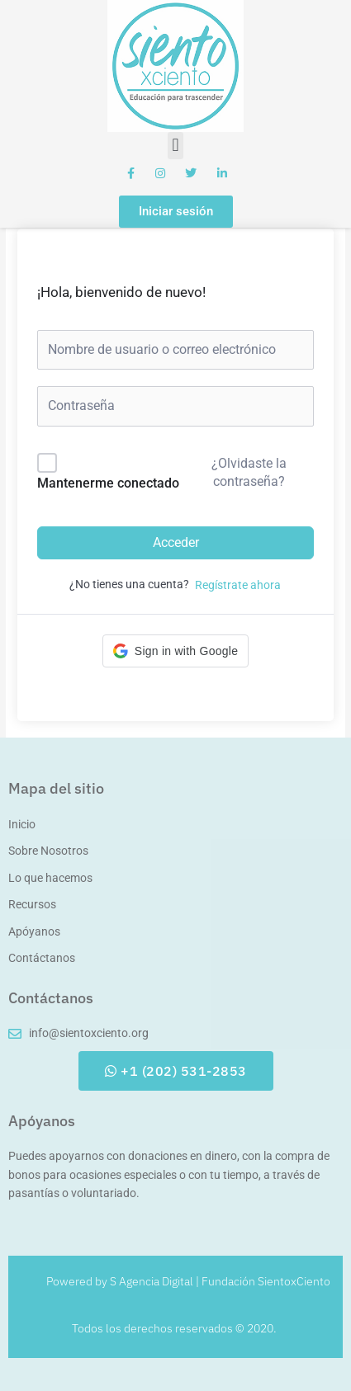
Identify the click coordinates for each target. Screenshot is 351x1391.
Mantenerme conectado (108, 483)
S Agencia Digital (151, 1281)
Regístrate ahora (238, 585)
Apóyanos (41, 1120)
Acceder (176, 542)
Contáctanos (50, 997)
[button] (175, 145)
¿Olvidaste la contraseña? (249, 472)
